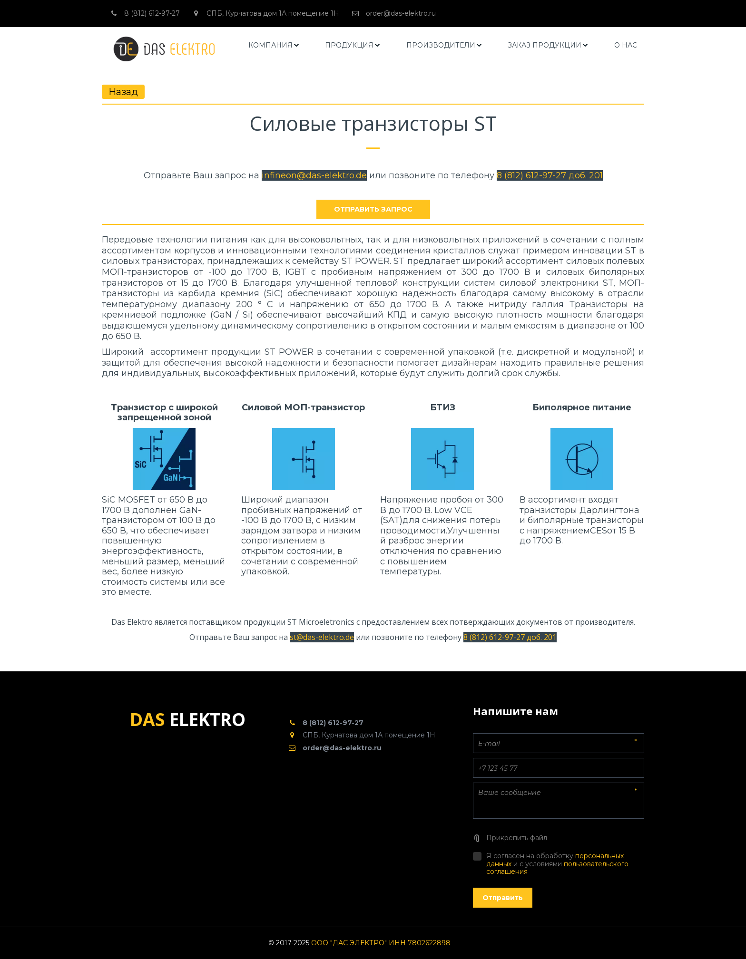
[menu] (443, 45)
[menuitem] (274, 45)
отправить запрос (373, 209)
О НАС (625, 45)
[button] (274, 45)
